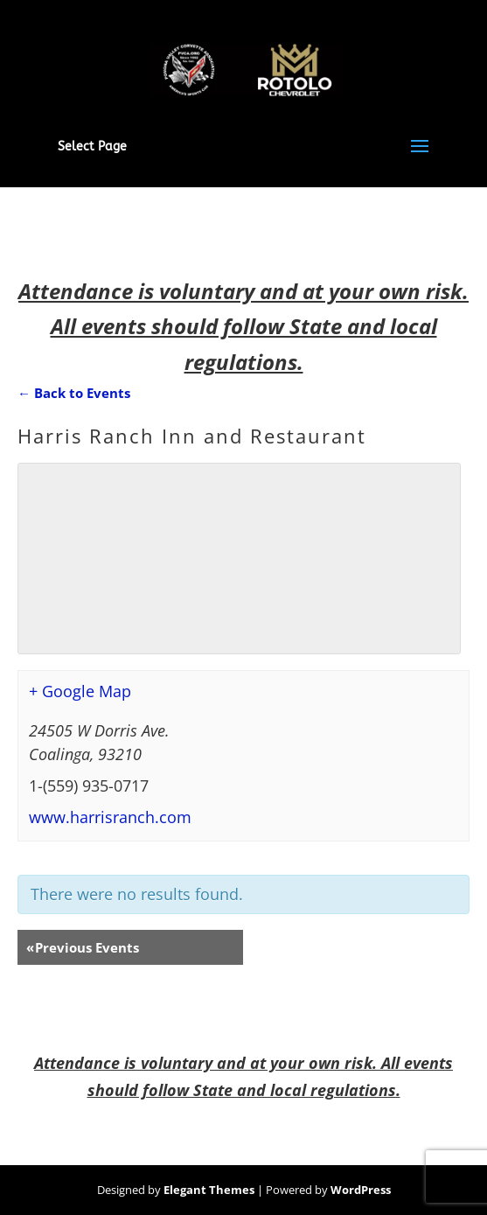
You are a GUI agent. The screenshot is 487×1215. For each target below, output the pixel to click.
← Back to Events (73, 393)
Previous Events (82, 947)
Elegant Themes (208, 1190)
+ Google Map (80, 691)
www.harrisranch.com (110, 817)
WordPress (360, 1190)
